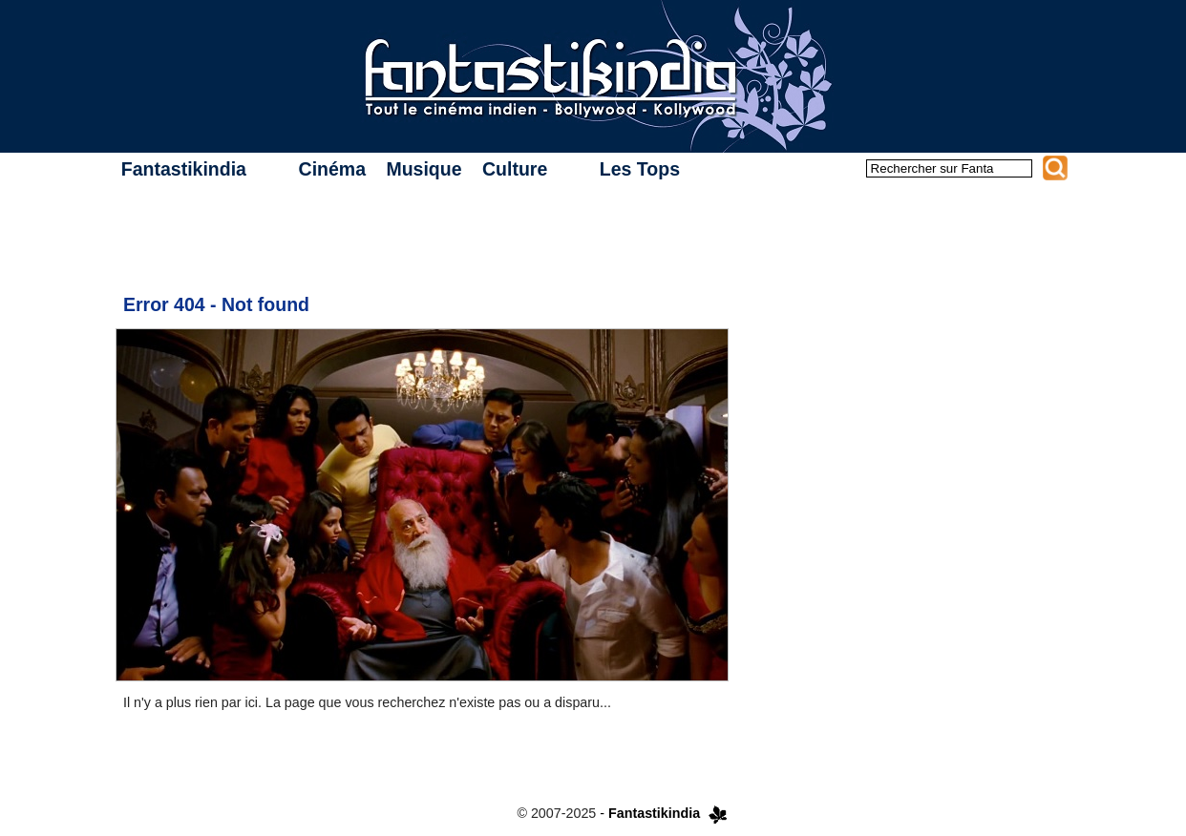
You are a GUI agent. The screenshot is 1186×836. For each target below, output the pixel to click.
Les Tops (640, 168)
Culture (514, 168)
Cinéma (332, 168)
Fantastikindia (183, 168)
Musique (423, 168)
